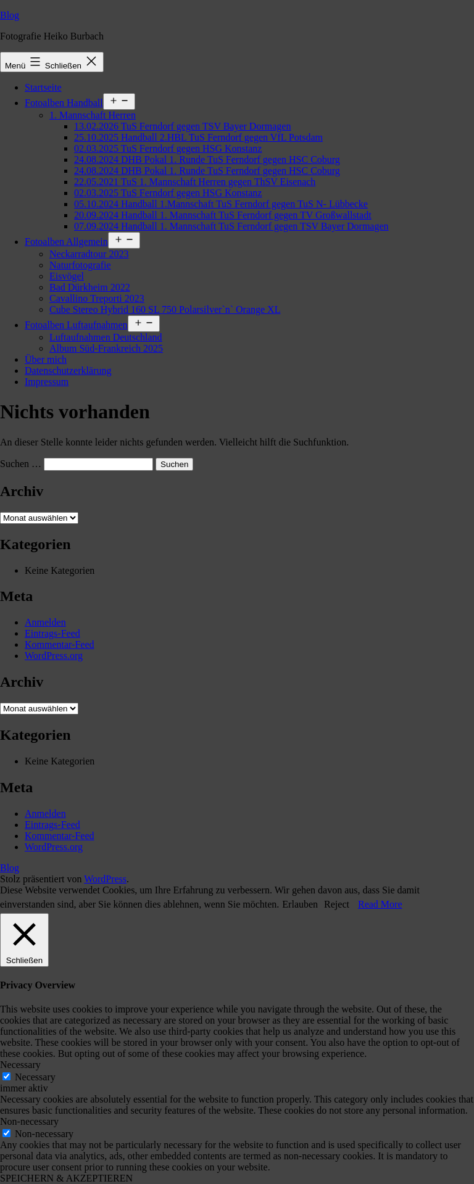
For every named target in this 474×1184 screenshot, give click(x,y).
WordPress (105, 879)
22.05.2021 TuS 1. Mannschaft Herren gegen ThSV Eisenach (194, 181)
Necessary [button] (20, 1064)
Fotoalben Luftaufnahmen (76, 325)
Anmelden (45, 622)
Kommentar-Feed (59, 644)
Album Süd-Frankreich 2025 (106, 348)
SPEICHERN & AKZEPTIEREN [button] (66, 1178)
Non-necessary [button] (29, 1121)
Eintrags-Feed (52, 633)
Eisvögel (66, 276)
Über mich (46, 359)
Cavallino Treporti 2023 (96, 298)
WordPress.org (54, 655)
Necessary (35, 1077)
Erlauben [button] (300, 904)
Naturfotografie (80, 265)
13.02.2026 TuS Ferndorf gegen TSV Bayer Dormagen (182, 126)
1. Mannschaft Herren (92, 115)
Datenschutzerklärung (68, 370)
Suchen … (20, 463)
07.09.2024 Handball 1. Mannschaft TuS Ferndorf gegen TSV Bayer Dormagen (231, 226)
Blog (9, 15)
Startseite (43, 87)
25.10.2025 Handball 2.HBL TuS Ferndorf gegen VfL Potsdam (198, 137)
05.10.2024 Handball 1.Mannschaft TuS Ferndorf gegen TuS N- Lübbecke (221, 204)
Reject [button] (336, 904)
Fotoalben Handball (64, 102)
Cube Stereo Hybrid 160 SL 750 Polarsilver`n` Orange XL (164, 309)
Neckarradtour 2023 (88, 254)
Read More (380, 904)
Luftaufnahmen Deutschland (105, 337)
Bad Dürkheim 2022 (89, 287)
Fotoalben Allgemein (66, 241)
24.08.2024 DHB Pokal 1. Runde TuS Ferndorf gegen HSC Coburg (207, 159)
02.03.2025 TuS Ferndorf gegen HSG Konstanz (168, 148)
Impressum (47, 381)
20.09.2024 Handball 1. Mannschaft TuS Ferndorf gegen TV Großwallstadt (223, 215)
